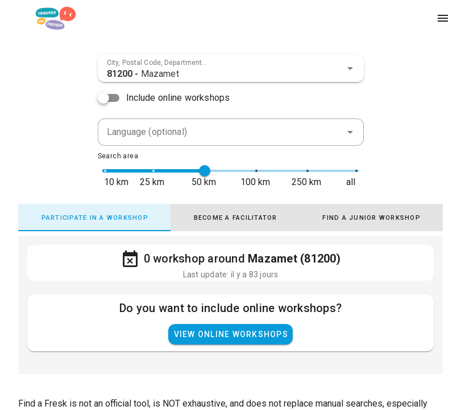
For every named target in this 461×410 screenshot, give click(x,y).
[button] (350, 68)
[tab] (94, 217)
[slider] (204, 171)
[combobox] (231, 68)
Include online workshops (178, 97)
